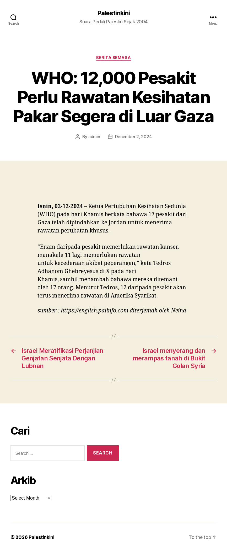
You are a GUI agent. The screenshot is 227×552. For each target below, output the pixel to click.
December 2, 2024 (133, 136)
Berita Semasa (113, 57)
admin (94, 136)
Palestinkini (113, 13)
